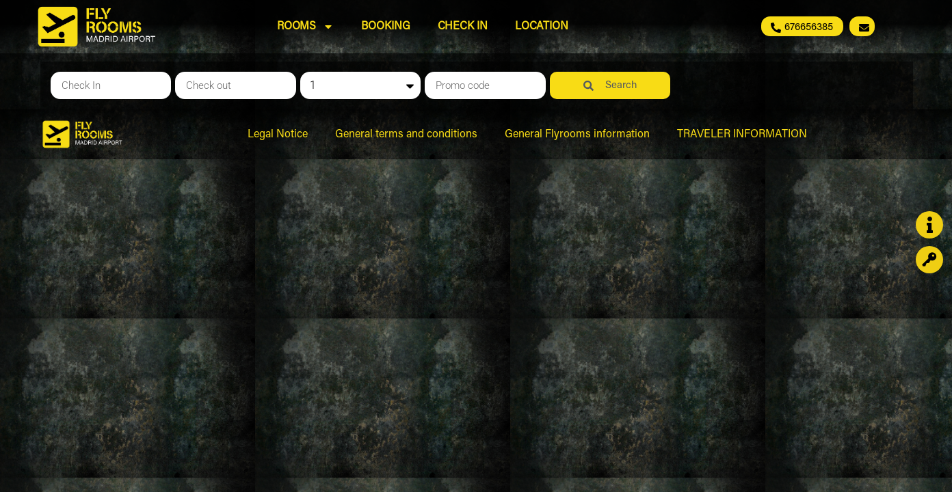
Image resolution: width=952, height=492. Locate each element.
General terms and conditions (406, 134)
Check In (463, 26)
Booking (385, 26)
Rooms (305, 26)
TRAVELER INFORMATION (742, 134)
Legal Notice (278, 134)
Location (541, 26)
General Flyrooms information (577, 134)
